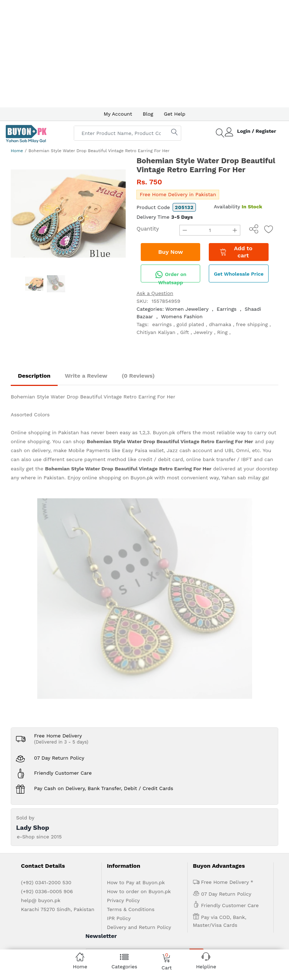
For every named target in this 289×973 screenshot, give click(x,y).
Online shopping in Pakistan (45, 432)
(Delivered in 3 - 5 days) (61, 527)
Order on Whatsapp (170, 276)
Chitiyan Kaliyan (155, 332)
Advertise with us (82, 790)
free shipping (252, 324)
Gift (184, 332)
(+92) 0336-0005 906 (47, 676)
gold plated (190, 324)
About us (49, 790)
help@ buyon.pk (41, 685)
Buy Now (170, 251)
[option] (68, 213)
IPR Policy (119, 703)
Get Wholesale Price (239, 274)
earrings (162, 324)
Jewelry (203, 332)
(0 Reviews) (138, 375)
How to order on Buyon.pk (139, 676)
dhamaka (220, 324)
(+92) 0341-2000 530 (46, 668)
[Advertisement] (144, 54)
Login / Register (256, 131)
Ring (222, 332)
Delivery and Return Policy (139, 712)
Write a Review (86, 375)
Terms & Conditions (131, 694)
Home (17, 150)
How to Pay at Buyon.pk (136, 668)
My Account (117, 114)
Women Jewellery (186, 309)
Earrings (227, 309)
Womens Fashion (181, 316)
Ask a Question (154, 293)
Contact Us (141, 790)
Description (34, 375)
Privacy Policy (123, 685)
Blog (148, 114)
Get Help (175, 114)
